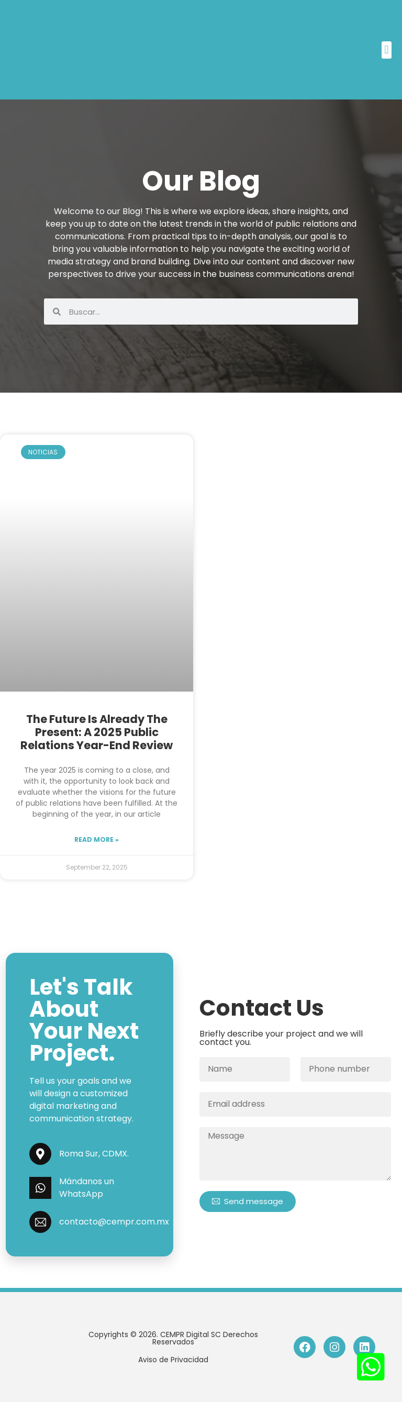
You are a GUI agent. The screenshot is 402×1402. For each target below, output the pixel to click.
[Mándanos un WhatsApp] (40, 1188)
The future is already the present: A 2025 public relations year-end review (96, 732)
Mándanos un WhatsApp (86, 1187)
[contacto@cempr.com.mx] (40, 1222)
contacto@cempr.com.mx (114, 1222)
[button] (387, 50)
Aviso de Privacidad (173, 1359)
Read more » (96, 839)
